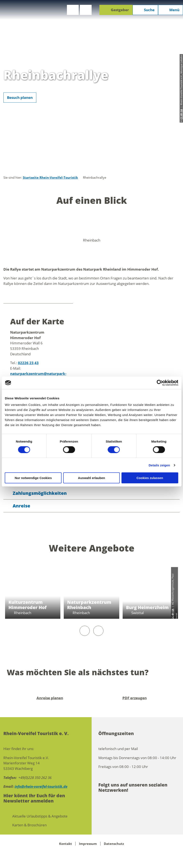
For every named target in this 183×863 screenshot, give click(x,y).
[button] (73, 10)
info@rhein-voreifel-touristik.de (41, 786)
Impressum (88, 844)
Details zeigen (159, 465)
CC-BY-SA (172, 614)
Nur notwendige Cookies (33, 478)
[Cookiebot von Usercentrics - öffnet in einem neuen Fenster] (159, 383)
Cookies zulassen (150, 478)
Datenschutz (114, 844)
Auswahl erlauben (91, 478)
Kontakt (65, 844)
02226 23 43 (28, 362)
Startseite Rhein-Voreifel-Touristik (50, 177)
